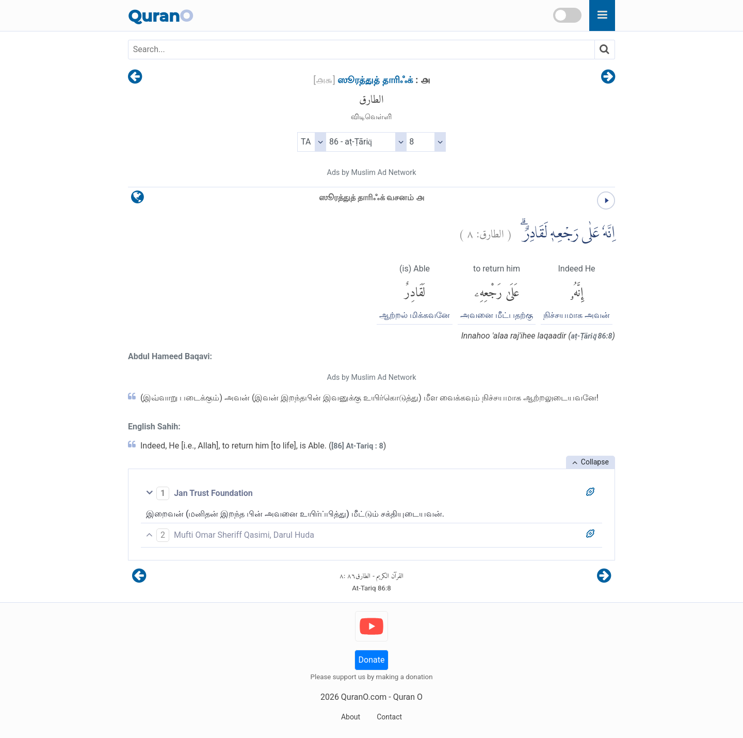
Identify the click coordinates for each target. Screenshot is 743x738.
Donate (372, 660)
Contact (389, 717)
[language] (137, 199)
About (350, 717)
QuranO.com (363, 697)
